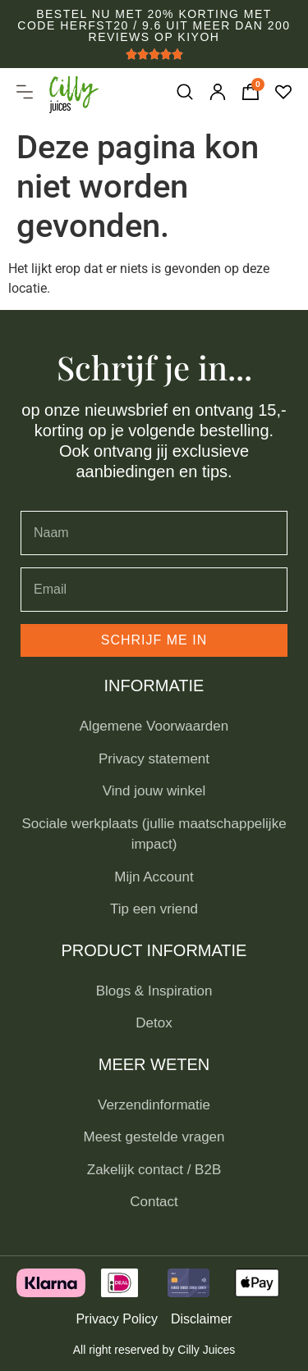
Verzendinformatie (154, 1105)
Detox (154, 1023)
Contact (154, 1201)
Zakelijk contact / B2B (154, 1169)
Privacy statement (154, 759)
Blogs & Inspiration (154, 991)
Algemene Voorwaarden (154, 726)
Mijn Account (153, 877)
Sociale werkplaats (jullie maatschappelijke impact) (153, 834)
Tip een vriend (154, 909)
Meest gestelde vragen (154, 1137)
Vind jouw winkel (154, 791)
